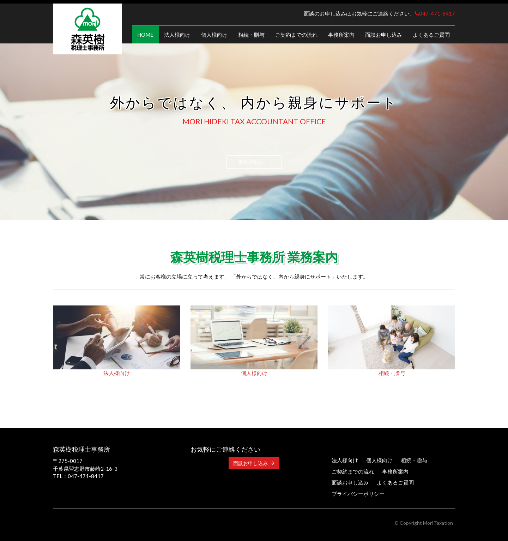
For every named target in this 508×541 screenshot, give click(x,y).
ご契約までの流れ (296, 34)
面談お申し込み (383, 34)
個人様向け (214, 34)
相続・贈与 (251, 34)
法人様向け (177, 34)
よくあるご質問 (431, 34)
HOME (145, 34)
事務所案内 (341, 34)
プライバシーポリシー (358, 494)
